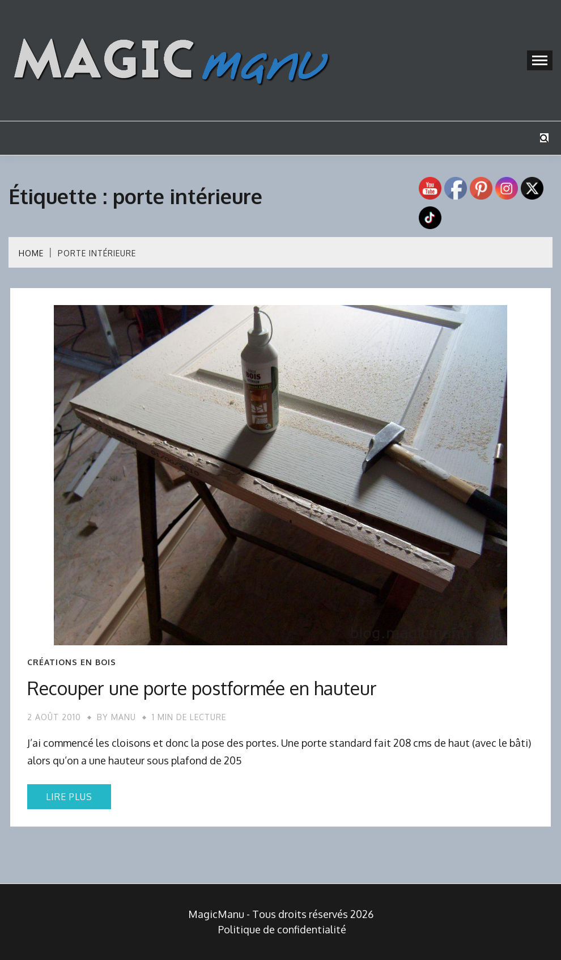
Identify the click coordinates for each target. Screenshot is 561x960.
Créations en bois (71, 662)
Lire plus (69, 796)
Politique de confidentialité (282, 929)
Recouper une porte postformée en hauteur (202, 688)
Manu (123, 717)
